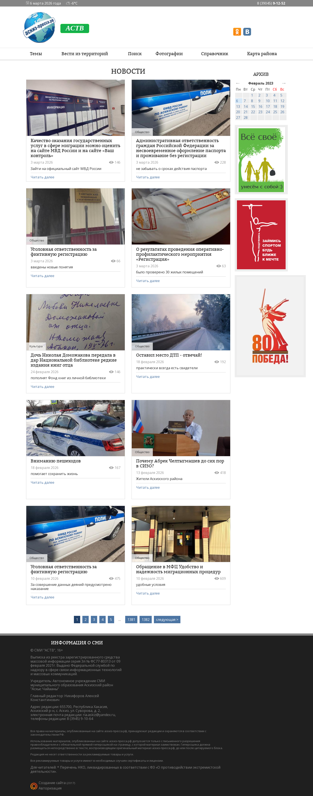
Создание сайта (52, 782)
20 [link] (238, 112)
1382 (146, 619)
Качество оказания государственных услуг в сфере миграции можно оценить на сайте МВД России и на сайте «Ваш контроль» (75, 148)
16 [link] (260, 106)
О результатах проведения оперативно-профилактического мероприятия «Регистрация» (180, 254)
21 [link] (246, 112)
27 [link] (238, 117)
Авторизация (50, 788)
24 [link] (268, 112)
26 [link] (282, 112)
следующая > (167, 619)
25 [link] (275, 112)
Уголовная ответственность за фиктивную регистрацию (64, 252)
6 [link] (237, 100)
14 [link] (246, 106)
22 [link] (253, 112)
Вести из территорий (85, 53)
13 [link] (238, 106)
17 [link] (268, 106)
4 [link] (274, 95)
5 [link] (281, 95)
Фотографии (169, 53)
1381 (131, 619)
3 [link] (267, 95)
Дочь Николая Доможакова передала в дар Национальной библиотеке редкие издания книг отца (74, 360)
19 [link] (282, 106)
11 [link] (275, 100)
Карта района (262, 53)
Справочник (214, 53)
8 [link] (252, 100)
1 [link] (252, 95)
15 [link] (253, 106)
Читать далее (42, 177)
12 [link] (282, 100)
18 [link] (275, 106)
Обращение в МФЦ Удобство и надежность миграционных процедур (178, 569)
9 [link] (259, 100)
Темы (36, 53)
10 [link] (268, 100)
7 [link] (245, 100)
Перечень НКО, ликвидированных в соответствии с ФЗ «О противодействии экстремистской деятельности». (125, 769)
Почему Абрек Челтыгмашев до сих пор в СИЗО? (180, 463)
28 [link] (246, 117)
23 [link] (260, 112)
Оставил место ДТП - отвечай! (169, 355)
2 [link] (259, 95)
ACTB (75, 28)
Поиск (135, 53)
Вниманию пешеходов (56, 461)
